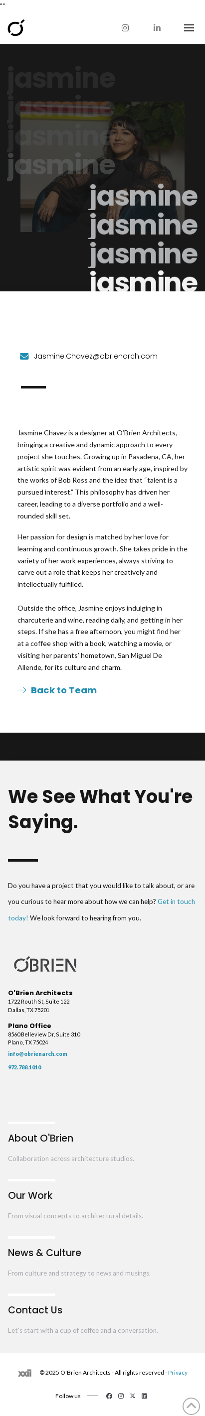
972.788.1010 (24, 1067)
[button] (189, 28)
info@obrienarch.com (37, 1053)
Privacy (178, 1372)
